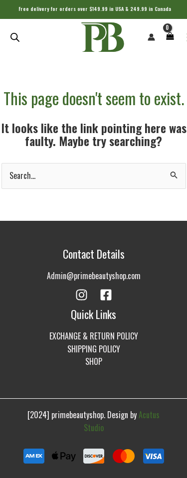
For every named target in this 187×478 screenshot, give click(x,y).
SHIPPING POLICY (93, 349)
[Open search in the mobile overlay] (15, 37)
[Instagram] (81, 295)
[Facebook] (106, 295)
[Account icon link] (151, 37)
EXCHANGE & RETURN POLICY (93, 336)
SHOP (93, 361)
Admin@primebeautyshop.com (94, 276)
